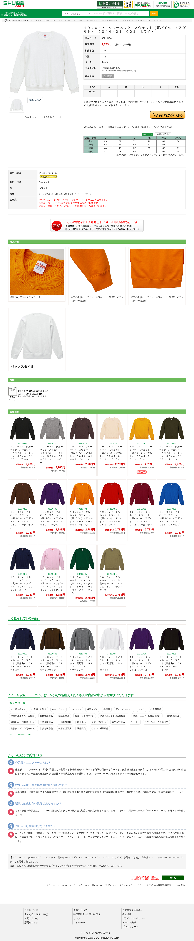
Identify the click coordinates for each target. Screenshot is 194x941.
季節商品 (81, 728)
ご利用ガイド (31, 910)
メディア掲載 (129, 922)
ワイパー (134, 722)
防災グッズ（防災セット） (23, 728)
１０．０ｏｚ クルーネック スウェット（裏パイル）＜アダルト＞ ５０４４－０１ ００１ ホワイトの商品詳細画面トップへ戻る (115, 885)
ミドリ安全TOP (12, 20)
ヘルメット (76, 709)
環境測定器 (64, 716)
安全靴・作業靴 (18, 709)
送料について (80, 910)
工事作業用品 (46, 722)
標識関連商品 (173, 716)
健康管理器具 (65, 728)
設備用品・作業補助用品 (22, 722)
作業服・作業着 (39, 709)
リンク (76, 918)
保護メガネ (92, 709)
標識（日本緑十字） (84, 716)
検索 (154, 13)
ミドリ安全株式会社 (132, 910)
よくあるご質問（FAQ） (36, 914)
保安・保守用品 (98, 722)
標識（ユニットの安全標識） (113, 716)
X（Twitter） (79, 922)
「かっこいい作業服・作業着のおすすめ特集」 (75, 865)
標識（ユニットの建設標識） (147, 716)
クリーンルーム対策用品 (156, 722)
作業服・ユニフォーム (32, 20)
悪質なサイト (31, 922)
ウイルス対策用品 (99, 728)
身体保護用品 (46, 716)
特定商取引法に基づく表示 (87, 914)
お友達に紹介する (163, 134)
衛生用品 (81, 722)
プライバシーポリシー (133, 918)
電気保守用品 (118, 722)
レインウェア (58, 709)
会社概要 (126, 914)
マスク (141, 709)
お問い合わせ (31, 918)
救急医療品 (47, 728)
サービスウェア (51, 20)
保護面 (107, 709)
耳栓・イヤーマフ (124, 709)
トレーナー (65, 20)
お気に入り (147, 134)
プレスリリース (130, 926)
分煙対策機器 (65, 722)
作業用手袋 (156, 709)
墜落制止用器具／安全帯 (22, 716)
